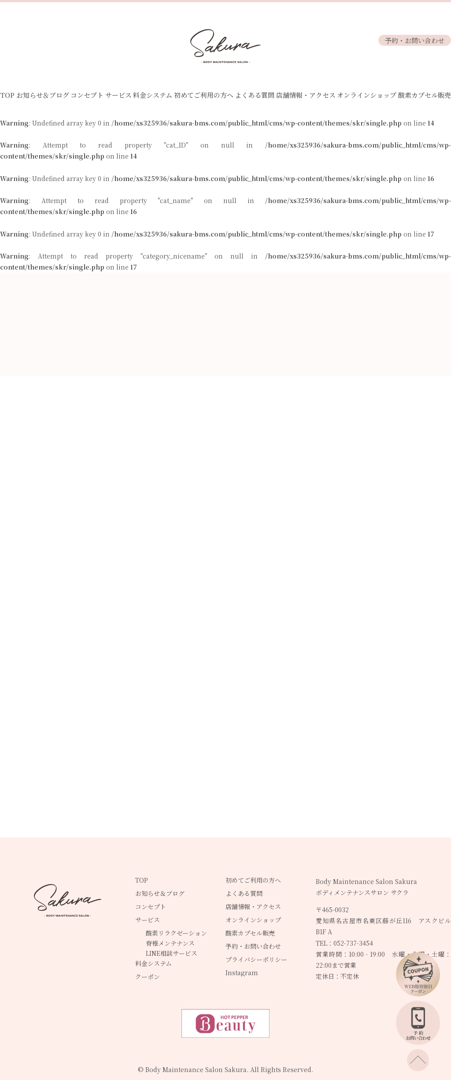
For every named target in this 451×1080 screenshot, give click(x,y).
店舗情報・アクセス (306, 95)
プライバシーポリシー (256, 959)
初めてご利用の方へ (203, 95)
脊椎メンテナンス (170, 943)
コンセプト (87, 95)
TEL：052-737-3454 (344, 943)
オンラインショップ (366, 95)
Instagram (242, 972)
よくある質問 (254, 95)
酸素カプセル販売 (424, 95)
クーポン (147, 976)
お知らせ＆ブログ (42, 95)
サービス (118, 95)
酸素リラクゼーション (176, 933)
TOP (7, 95)
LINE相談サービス (171, 953)
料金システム (152, 95)
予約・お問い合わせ (414, 40)
